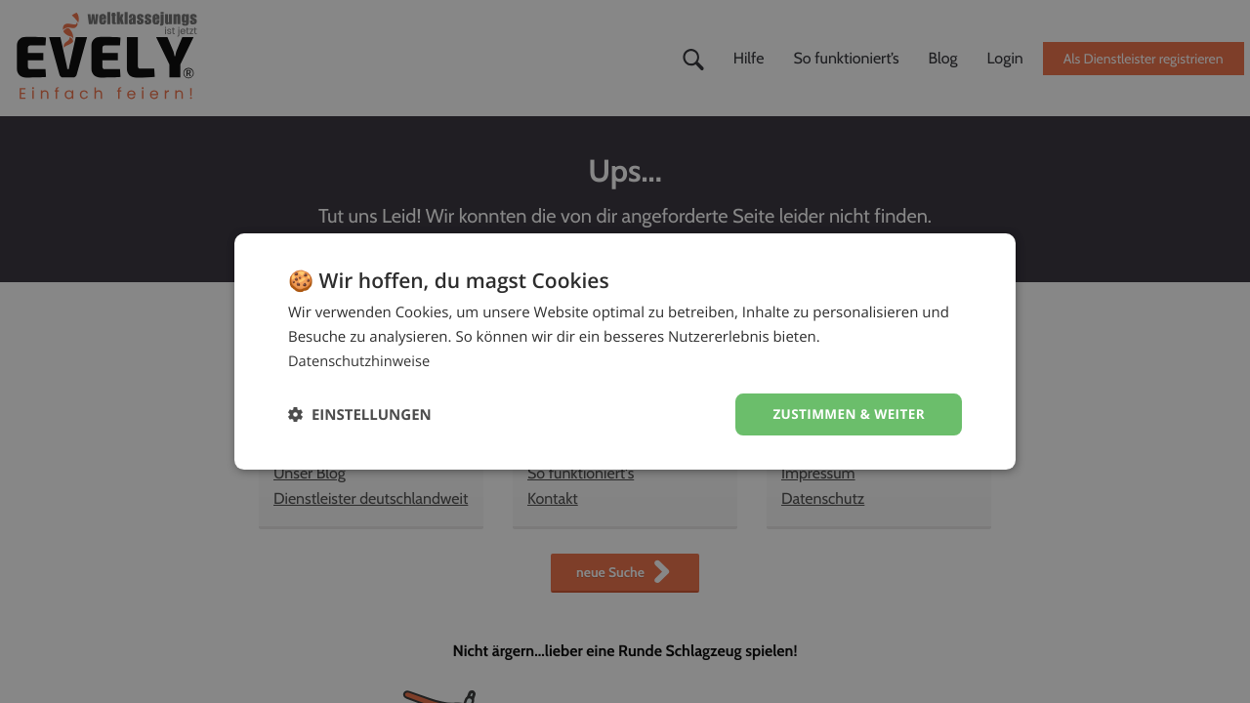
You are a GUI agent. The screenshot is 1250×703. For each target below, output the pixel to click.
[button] (360, 414)
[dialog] (625, 351)
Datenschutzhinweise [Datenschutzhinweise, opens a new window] (361, 360)
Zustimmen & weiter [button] (846, 413)
